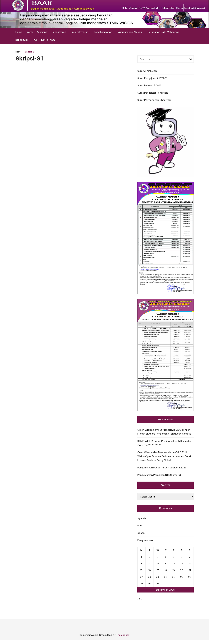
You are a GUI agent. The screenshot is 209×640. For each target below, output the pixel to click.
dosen (141, 533)
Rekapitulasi (22, 39)
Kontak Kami (48, 39)
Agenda (141, 518)
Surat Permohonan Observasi (154, 100)
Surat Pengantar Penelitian (152, 92)
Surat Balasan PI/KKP (149, 85)
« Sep (140, 599)
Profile (29, 32)
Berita (140, 525)
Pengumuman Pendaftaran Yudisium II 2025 (161, 467)
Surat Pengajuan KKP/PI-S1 (152, 78)
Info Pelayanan (80, 32)
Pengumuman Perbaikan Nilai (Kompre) (159, 475)
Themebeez (123, 635)
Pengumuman (145, 540)
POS (35, 39)
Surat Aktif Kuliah (147, 70)
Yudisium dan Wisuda (130, 32)
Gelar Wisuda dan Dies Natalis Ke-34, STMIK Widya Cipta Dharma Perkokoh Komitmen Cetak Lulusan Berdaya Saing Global (164, 456)
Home (18, 32)
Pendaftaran (59, 32)
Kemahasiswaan (103, 32)
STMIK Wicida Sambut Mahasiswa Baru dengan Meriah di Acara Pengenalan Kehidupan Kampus (164, 431)
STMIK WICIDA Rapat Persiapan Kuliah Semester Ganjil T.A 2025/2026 (164, 443)
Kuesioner (42, 32)
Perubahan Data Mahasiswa (163, 32)
